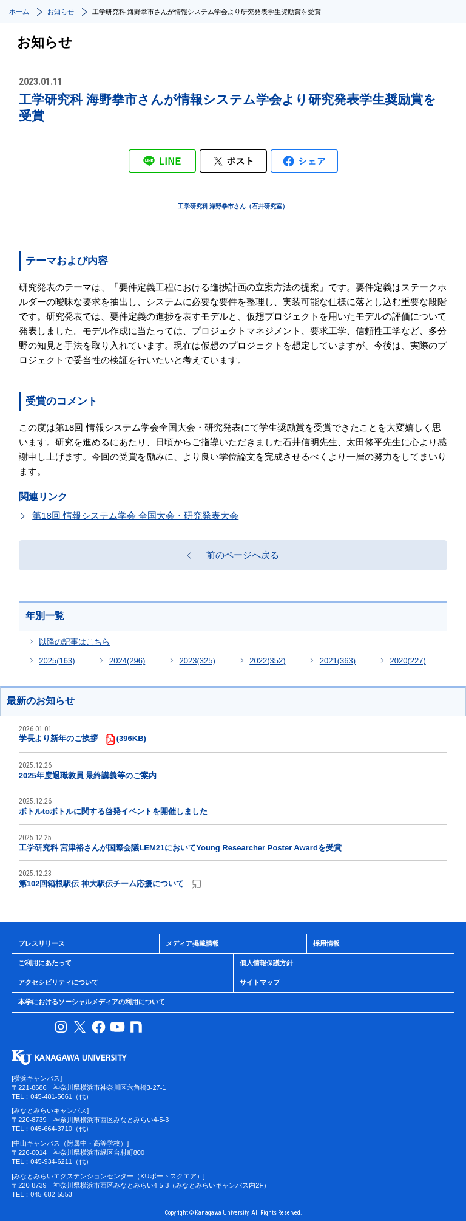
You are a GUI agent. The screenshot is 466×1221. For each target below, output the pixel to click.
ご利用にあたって (45, 962)
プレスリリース (41, 943)
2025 (57, 660)
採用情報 (326, 943)
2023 (197, 660)
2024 (127, 660)
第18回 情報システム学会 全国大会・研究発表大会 (135, 515)
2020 (407, 660)
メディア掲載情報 (192, 943)
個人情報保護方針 (266, 962)
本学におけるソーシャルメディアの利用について (91, 1001)
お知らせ (60, 11)
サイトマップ (260, 982)
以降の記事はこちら (74, 641)
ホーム (19, 11)
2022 (267, 660)
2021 (338, 660)
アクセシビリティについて (58, 982)
